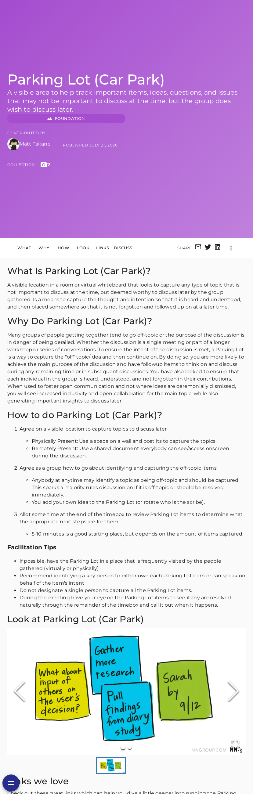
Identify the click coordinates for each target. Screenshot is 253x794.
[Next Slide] (233, 692)
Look (83, 248)
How (63, 248)
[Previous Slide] (19, 692)
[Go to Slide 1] (123, 747)
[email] (198, 248)
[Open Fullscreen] (235, 744)
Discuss (123, 248)
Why (44, 248)
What (24, 248)
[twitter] (207, 248)
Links (102, 248)
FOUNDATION (66, 118)
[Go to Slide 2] (130, 747)
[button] (126, 691)
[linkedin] (217, 248)
